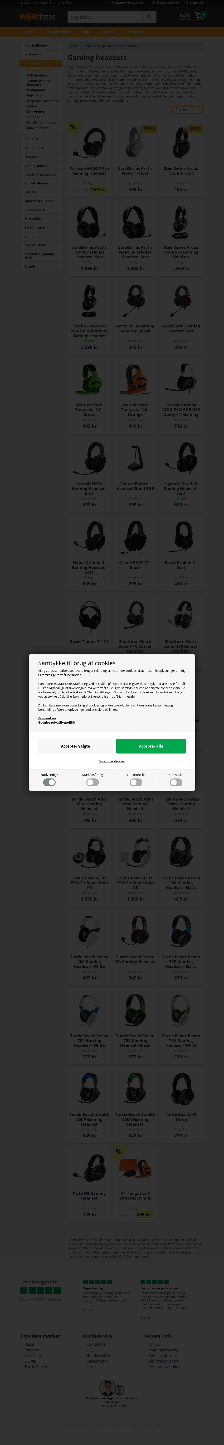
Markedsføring (92, 779)
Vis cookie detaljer (112, 761)
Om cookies (47, 718)
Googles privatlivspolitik (56, 722)
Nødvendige (49, 779)
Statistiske (176, 779)
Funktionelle (136, 779)
